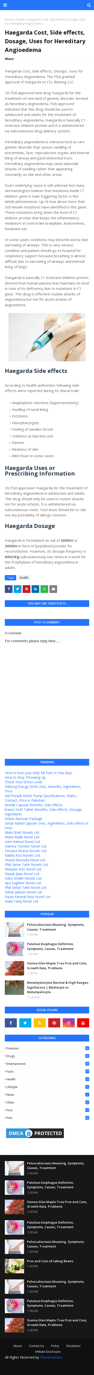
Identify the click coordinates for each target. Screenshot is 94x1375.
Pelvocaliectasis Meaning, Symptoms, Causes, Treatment (56, 927)
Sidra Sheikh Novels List (23, 878)
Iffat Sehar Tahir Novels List (26, 864)
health (20, 19)
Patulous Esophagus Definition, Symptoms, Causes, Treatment (50, 946)
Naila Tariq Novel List (21, 901)
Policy (55, 1346)
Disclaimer (73, 1346)
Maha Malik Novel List (22, 837)
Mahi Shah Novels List (22, 832)
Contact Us (36, 1346)
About (17, 1346)
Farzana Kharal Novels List (26, 850)
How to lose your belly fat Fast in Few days (38, 772)
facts (48, 1071)
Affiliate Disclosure (47, 1352)
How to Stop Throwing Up (25, 777)
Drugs (48, 1056)
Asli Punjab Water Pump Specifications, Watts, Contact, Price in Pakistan (41, 798)
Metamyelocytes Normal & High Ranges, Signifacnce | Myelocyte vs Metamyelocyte (58, 987)
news (48, 1095)
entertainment (48, 1064)
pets (48, 1118)
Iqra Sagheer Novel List (23, 883)
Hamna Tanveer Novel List (26, 846)
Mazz (9, 59)
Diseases (48, 1048)
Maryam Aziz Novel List (23, 869)
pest (48, 1110)
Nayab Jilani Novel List (22, 873)
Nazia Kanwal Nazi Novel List (28, 896)
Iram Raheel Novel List (22, 841)
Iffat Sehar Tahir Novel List (26, 887)
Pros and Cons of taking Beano (50, 1261)
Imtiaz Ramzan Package (23, 818)
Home (9, 19)
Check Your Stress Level (23, 782)
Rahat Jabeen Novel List (23, 892)
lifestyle (48, 1087)
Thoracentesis (51, 1357)
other (48, 1102)
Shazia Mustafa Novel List (25, 860)
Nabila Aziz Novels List (22, 855)
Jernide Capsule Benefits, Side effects (34, 805)
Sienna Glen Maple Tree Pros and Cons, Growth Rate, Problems (57, 965)
